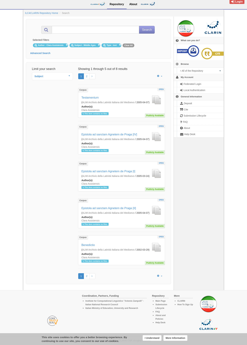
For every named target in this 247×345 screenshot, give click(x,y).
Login (237, 1)
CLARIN (181, 301)
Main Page (160, 301)
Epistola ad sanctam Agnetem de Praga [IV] (109, 134)
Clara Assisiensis (90, 110)
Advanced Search (40, 53)
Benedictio (88, 245)
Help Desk (160, 322)
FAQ (157, 312)
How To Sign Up (185, 304)
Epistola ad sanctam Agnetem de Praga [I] (108, 171)
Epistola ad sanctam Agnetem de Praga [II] (108, 208)
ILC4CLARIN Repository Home (41, 13)
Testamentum (90, 97)
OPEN (161, 89)
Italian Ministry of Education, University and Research (111, 308)
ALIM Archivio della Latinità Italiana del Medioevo (108, 102)
